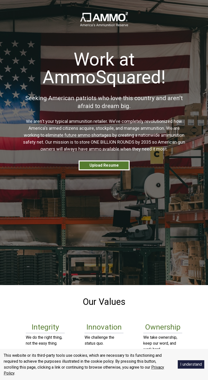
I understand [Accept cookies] (191, 364)
